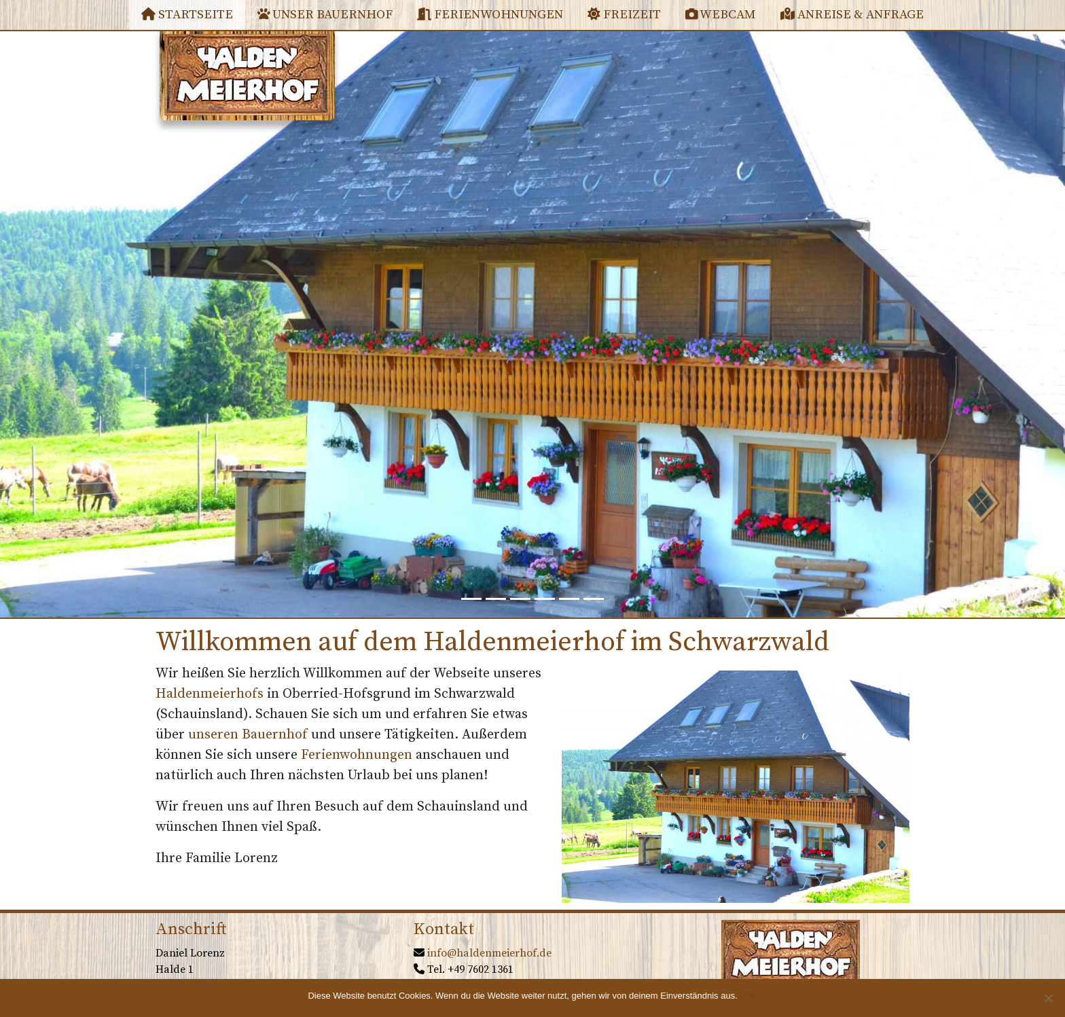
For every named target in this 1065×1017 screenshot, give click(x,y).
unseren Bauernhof (248, 734)
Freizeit (624, 14)
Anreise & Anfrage (852, 14)
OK (750, 996)
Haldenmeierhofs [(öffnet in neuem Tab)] (210, 693)
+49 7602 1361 (480, 969)
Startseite (187, 14)
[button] (80, 324)
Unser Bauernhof (325, 14)
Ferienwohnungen (490, 14)
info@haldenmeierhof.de (489, 953)
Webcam (721, 14)
